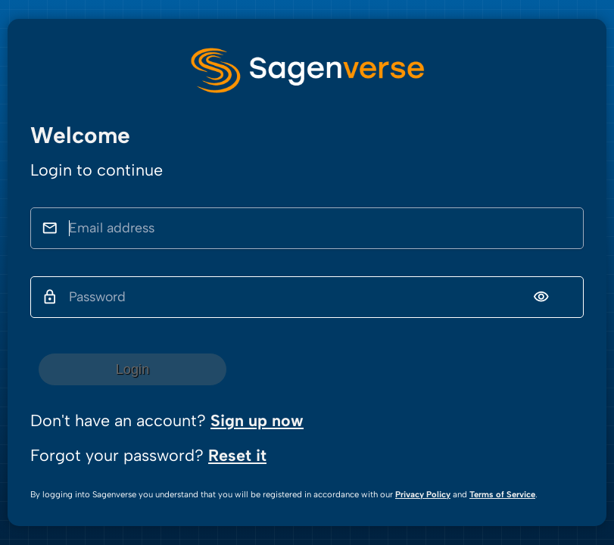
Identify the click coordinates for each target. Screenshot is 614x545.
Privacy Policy (422, 494)
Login (133, 369)
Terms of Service (502, 494)
